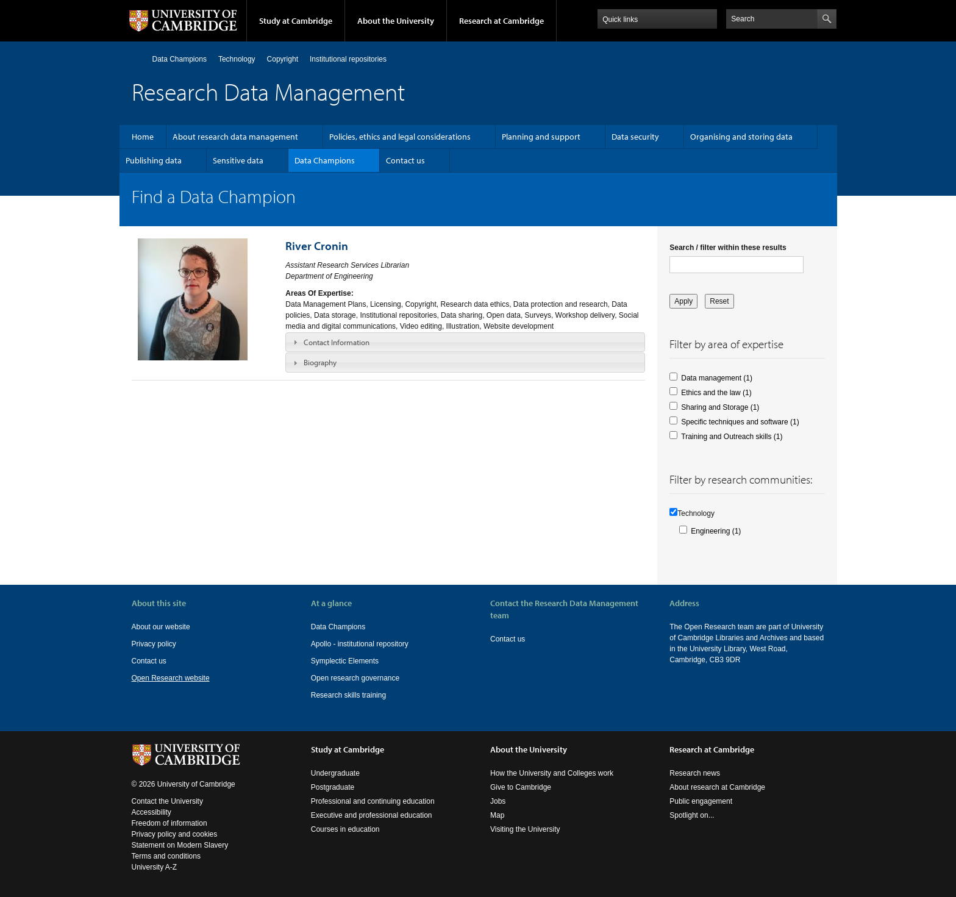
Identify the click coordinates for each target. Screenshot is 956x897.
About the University (395, 20)
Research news (694, 773)
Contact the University (167, 801)
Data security (635, 136)
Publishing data (154, 160)
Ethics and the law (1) (716, 392)
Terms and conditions (166, 856)
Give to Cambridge (520, 787)
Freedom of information (169, 823)
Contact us (405, 160)
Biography (320, 362)
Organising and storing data (741, 136)
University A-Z (154, 867)
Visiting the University (525, 829)
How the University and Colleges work (551, 773)
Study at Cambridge (295, 20)
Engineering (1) (716, 531)
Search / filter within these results (727, 247)
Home (137, 59)
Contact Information (336, 342)
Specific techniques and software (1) (740, 422)
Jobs (497, 801)
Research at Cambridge (501, 20)
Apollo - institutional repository (359, 644)
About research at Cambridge (717, 787)
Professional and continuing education (373, 801)
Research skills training (348, 695)
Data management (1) (716, 378)
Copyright (282, 59)
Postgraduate (332, 787)
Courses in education (345, 829)
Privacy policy (154, 644)
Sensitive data (238, 160)
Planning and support (541, 136)
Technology (236, 59)
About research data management (235, 136)
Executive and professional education (371, 815)
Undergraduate (335, 773)
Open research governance (355, 678)
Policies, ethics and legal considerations (400, 136)
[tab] (465, 342)
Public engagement (700, 801)
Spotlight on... (691, 815)
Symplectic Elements (345, 661)
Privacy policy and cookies (175, 834)
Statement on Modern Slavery (180, 845)
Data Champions (179, 59)
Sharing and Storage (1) (720, 407)
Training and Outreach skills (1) (731, 436)
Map (497, 815)
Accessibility (151, 812)
